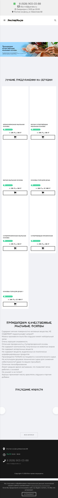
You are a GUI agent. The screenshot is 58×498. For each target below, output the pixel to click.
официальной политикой (40, 485)
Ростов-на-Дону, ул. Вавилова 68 (27, 12)
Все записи (29, 435)
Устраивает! (29, 494)
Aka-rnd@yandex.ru (27, 7)
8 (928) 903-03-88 (30, 3)
